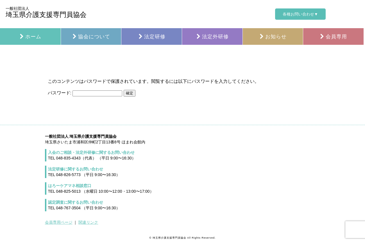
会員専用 (333, 36)
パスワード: (85, 92)
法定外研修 (212, 36)
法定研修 (152, 36)
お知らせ (273, 36)
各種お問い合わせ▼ (300, 14)
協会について (91, 36)
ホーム (30, 36)
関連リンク (88, 222)
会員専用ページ (58, 222)
